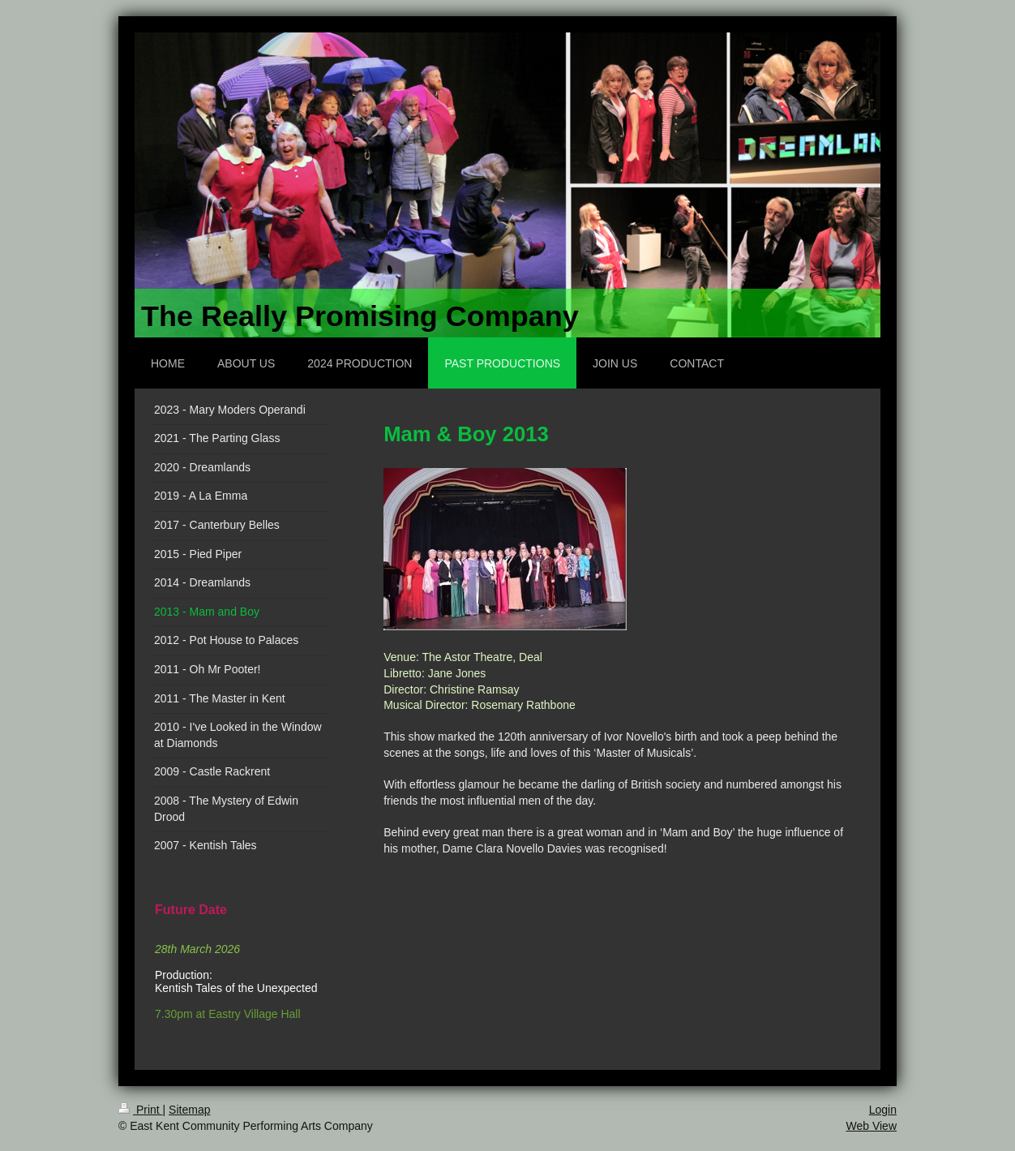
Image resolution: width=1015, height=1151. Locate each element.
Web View (871, 1125)
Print (140, 1109)
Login (883, 1109)
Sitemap (189, 1109)
